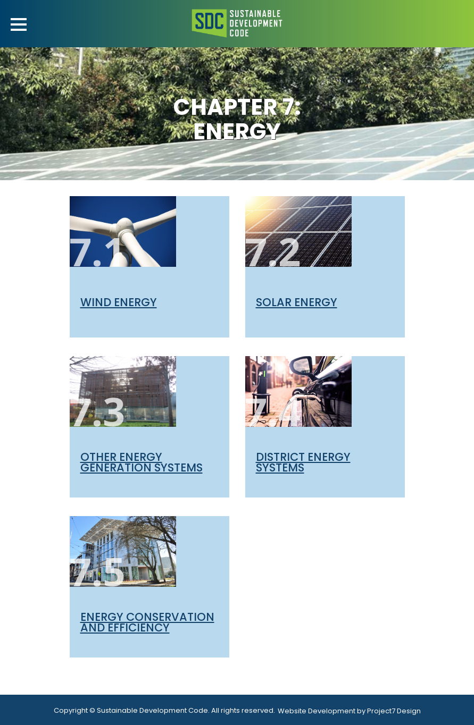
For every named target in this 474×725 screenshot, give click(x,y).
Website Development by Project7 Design (349, 711)
